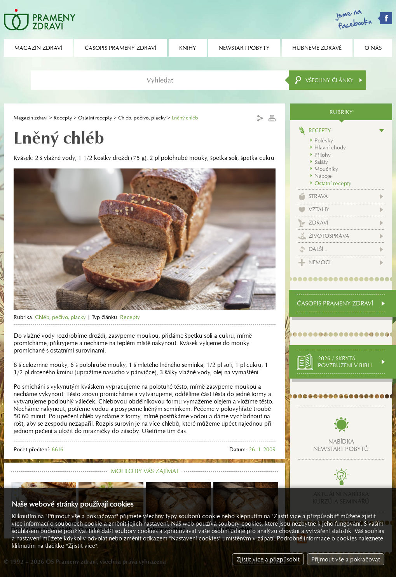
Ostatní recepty (95, 117)
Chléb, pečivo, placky (142, 117)
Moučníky (326, 168)
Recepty (63, 117)
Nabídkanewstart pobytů (341, 445)
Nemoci (320, 262)
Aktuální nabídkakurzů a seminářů (341, 497)
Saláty (321, 161)
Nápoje (323, 175)
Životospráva (329, 235)
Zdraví (318, 222)
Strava (318, 196)
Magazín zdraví (30, 117)
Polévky (323, 140)
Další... (318, 249)
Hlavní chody (330, 147)
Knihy (187, 47)
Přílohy (322, 154)
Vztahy (319, 209)
